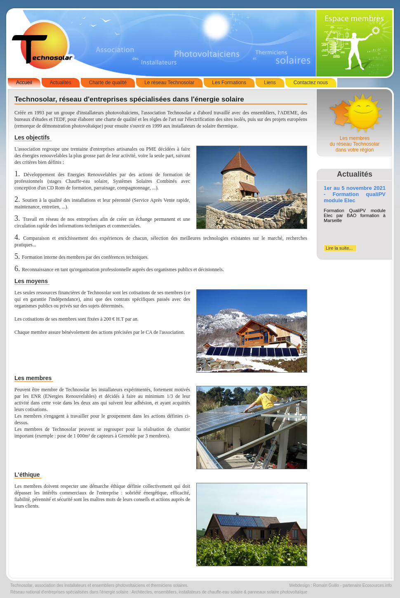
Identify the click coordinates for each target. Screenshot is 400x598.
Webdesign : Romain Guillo (314, 585)
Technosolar (21, 585)
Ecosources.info (377, 585)
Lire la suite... (339, 248)
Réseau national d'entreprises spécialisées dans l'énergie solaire (69, 592)
